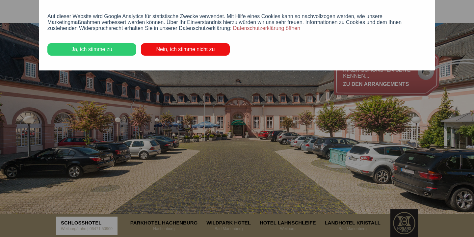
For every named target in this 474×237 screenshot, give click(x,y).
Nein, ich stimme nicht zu (185, 49)
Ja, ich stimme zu (91, 49)
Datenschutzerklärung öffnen (266, 28)
